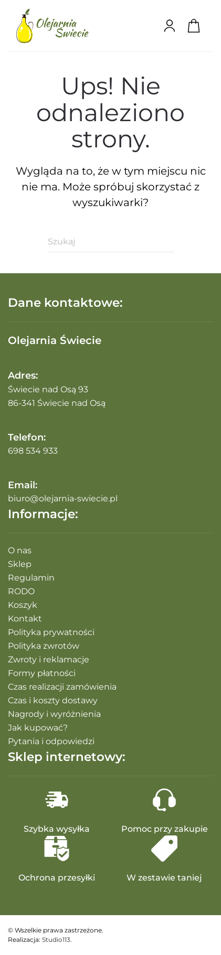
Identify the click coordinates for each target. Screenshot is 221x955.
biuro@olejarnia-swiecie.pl (63, 498)
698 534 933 (33, 451)
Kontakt (25, 619)
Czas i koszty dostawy (53, 700)
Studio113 (56, 939)
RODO (21, 591)
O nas (19, 550)
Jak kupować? (38, 728)
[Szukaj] (111, 241)
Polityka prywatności (51, 632)
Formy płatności (42, 673)
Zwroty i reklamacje (48, 659)
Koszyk (22, 605)
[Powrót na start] (52, 25)
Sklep (19, 564)
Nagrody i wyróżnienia (54, 714)
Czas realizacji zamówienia (62, 687)
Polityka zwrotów (43, 646)
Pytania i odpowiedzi (51, 741)
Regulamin (31, 578)
